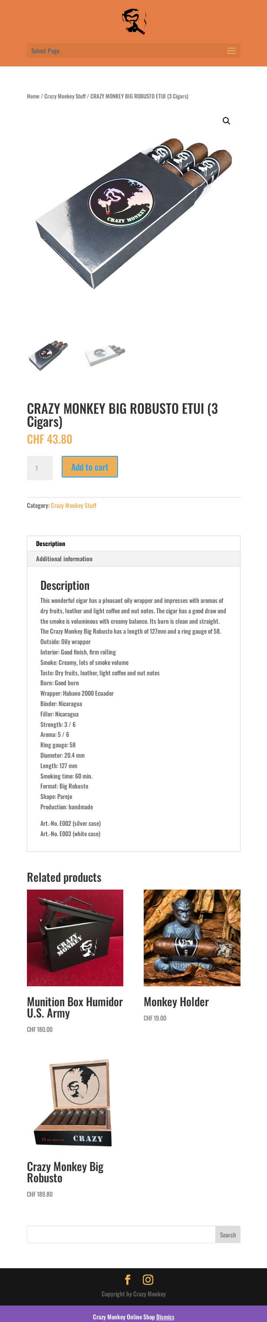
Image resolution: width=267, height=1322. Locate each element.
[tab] (133, 543)
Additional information (64, 558)
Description (50, 543)
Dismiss (165, 1316)
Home (33, 96)
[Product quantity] (40, 468)
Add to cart (90, 466)
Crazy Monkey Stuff (65, 96)
